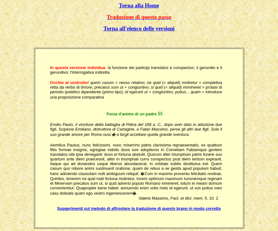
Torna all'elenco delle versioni (139, 28)
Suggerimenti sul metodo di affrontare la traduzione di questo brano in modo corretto (139, 208)
